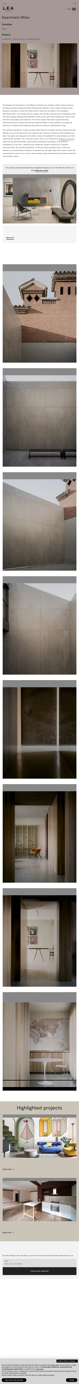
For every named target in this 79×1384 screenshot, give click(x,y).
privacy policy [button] (55, 1365)
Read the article (41, 170)
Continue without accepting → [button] (67, 1361)
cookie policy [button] (39, 1369)
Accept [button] (71, 1380)
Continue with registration (39, 1271)
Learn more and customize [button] (14, 1380)
